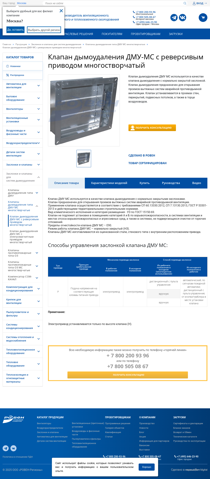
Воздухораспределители (21, 143)
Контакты (14, 45)
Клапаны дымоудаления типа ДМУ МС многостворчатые (115, 44)
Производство (147, 423)
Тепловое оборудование (15, 363)
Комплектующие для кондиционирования (19, 288)
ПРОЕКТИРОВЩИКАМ (118, 417)
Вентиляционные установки (17, 119)
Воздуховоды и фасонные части (16, 132)
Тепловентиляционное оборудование (20, 351)
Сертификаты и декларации (188, 423)
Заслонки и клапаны (19, 164)
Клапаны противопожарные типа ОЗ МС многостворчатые (19, 266)
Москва (21, 3)
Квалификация (113, 432)
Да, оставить (15, 29)
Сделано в (189, 470)
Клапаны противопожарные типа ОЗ (19, 253)
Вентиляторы (14, 109)
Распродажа (15, 75)
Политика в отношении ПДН (18, 457)
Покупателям (112, 34)
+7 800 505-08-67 (146, 17)
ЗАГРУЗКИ (179, 417)
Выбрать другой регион (44, 30)
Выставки (144, 449)
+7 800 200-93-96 (146, 12)
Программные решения (117, 423)
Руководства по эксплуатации (189, 441)
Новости (143, 428)
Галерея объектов (114, 428)
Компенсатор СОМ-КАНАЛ (20, 278)
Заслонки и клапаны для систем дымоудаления (56, 44)
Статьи (108, 436)
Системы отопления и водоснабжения (20, 338)
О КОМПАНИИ (147, 417)
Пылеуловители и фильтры (86, 439)
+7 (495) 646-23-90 (146, 22)
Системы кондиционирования (19, 326)
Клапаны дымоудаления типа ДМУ (20, 192)
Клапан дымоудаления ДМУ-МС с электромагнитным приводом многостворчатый (24, 236)
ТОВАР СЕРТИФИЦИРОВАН (147, 163)
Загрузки (176, 34)
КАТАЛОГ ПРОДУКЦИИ (50, 417)
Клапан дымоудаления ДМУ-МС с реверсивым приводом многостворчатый (24, 220)
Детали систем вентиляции (15, 153)
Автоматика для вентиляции (16, 85)
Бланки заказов (181, 428)
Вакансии (144, 445)
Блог (141, 432)
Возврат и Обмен (182, 432)
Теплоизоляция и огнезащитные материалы (17, 378)
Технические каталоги (185, 436)
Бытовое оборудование (15, 98)
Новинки (13, 66)
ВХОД (200, 3)
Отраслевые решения (77, 34)
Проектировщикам (145, 34)
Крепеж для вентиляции (14, 301)
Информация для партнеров (154, 441)
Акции (142, 436)
